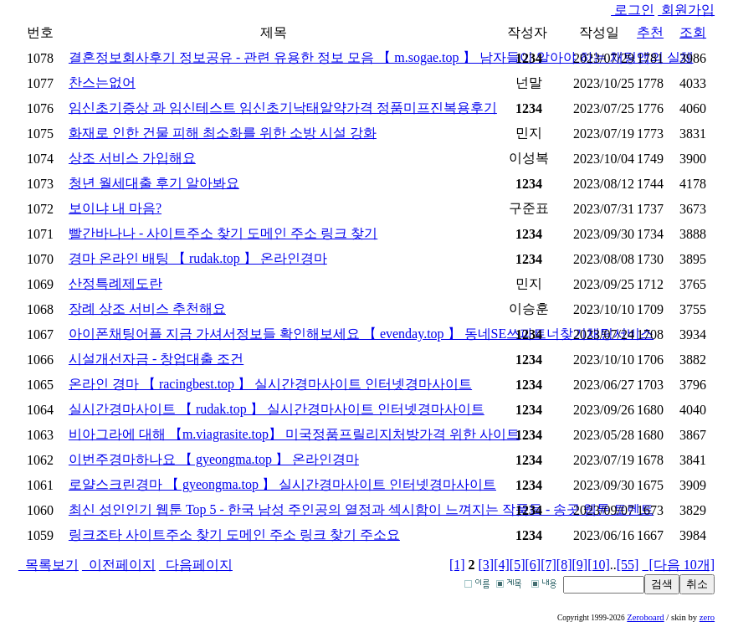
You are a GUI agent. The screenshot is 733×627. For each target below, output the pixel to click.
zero (707, 617)
